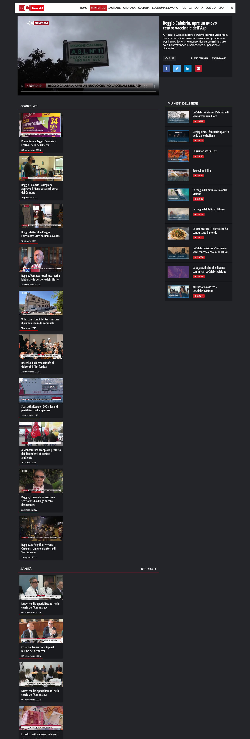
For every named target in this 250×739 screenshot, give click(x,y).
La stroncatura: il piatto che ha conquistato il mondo (210, 231)
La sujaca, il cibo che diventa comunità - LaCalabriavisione (209, 270)
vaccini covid (219, 58)
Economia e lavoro (165, 7)
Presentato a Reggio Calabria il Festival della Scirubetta (38, 143)
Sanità (199, 7)
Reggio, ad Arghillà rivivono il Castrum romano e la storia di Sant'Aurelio (38, 548)
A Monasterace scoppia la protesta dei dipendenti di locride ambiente (41, 454)
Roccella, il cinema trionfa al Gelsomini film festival (37, 365)
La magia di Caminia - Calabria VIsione (210, 192)
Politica (186, 7)
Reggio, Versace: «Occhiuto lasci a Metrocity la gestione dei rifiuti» (40, 277)
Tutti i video (149, 569)
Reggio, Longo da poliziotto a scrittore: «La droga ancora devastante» (38, 501)
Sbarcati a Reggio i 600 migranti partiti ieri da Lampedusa (39, 408)
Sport (223, 7)
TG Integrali (98, 7)
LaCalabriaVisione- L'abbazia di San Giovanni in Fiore (211, 114)
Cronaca (129, 7)
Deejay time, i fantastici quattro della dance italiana (211, 134)
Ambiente (114, 7)
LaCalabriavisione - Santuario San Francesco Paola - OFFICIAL (210, 250)
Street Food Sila (202, 170)
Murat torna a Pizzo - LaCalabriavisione (205, 289)
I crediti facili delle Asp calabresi (39, 734)
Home (83, 7)
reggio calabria (199, 58)
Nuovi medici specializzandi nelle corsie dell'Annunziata (40, 606)
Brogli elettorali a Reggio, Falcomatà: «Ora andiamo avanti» (40, 234)
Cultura (143, 7)
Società (211, 7)
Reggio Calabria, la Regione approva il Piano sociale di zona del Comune (39, 189)
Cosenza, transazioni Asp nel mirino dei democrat (37, 649)
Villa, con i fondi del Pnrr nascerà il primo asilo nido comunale (40, 321)
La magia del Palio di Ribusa (209, 209)
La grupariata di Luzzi (205, 151)
